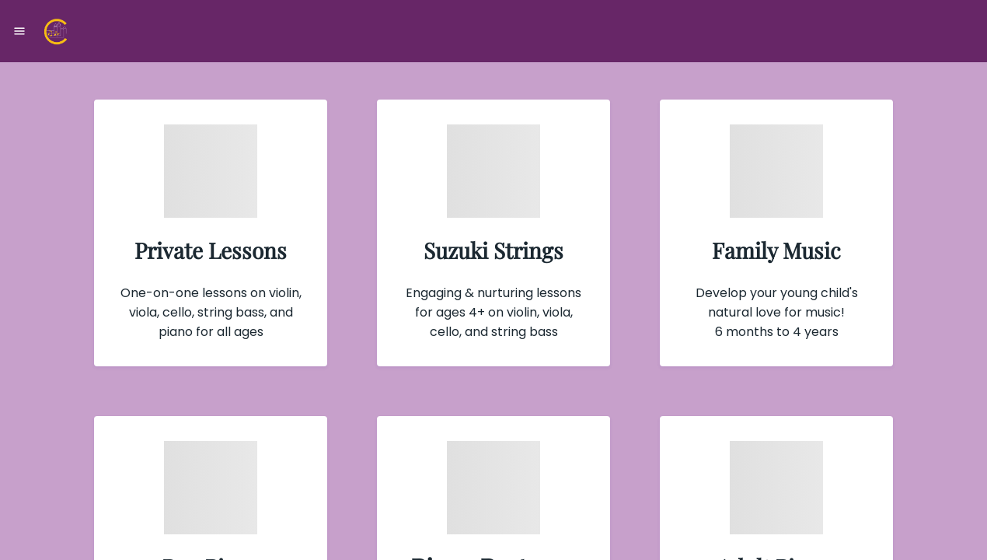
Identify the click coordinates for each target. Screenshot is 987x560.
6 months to (754, 332)
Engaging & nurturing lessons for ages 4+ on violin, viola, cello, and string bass (493, 312)
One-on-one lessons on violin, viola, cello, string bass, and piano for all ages (211, 312)
